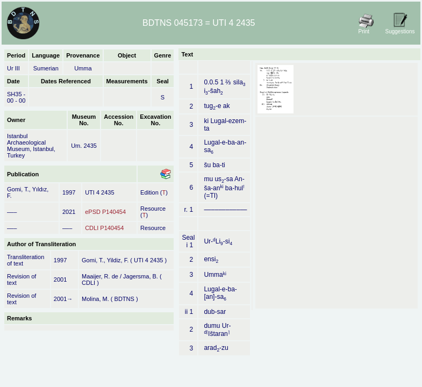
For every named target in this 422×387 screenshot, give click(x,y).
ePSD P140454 (105, 212)
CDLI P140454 (104, 228)
